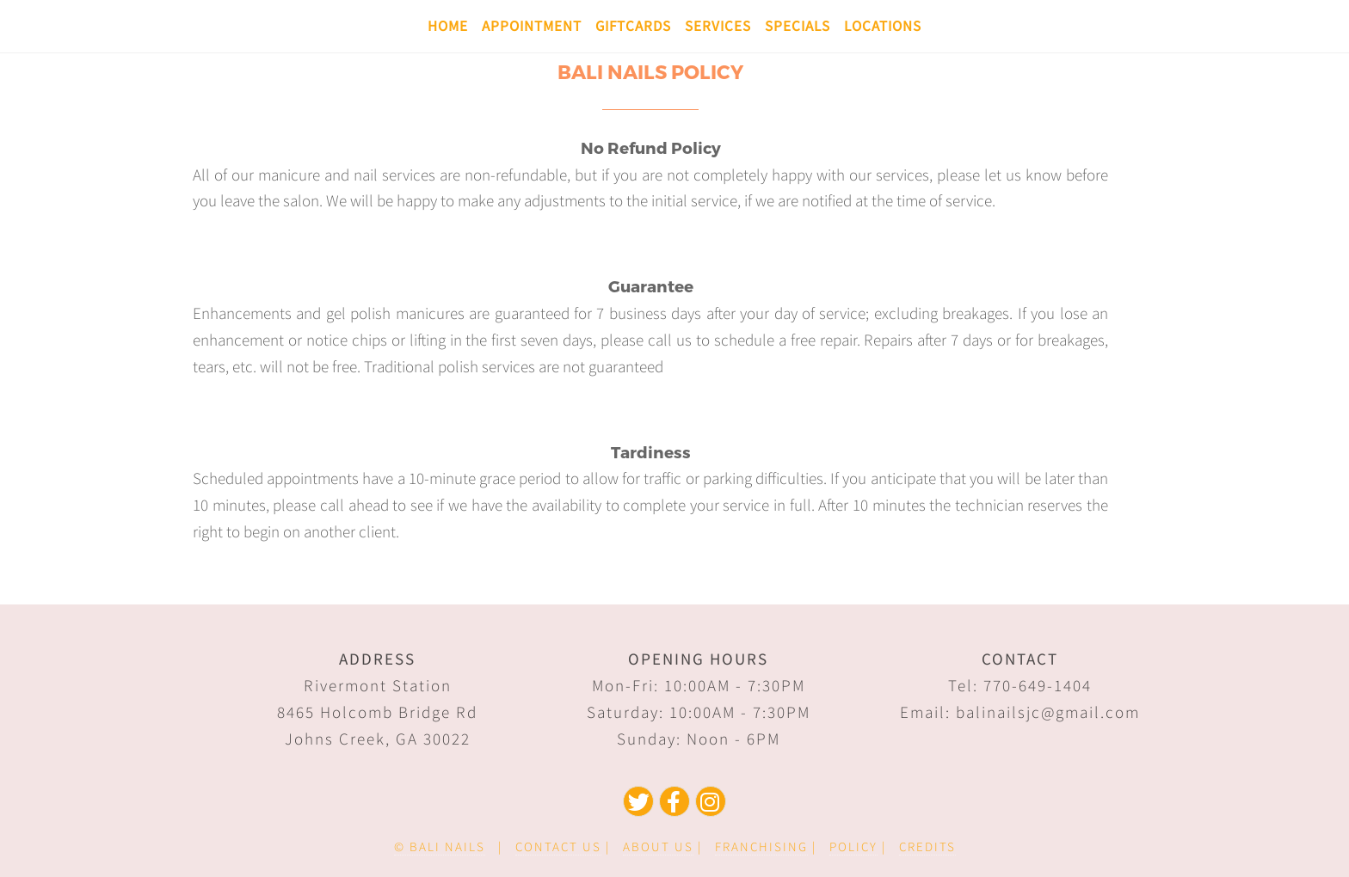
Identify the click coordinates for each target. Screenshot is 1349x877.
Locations (882, 25)
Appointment (532, 25)
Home (448, 25)
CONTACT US (558, 846)
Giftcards (633, 25)
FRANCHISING (761, 846)
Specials (797, 25)
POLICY (853, 846)
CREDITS (927, 846)
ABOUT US (658, 846)
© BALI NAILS (439, 846)
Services (718, 25)
